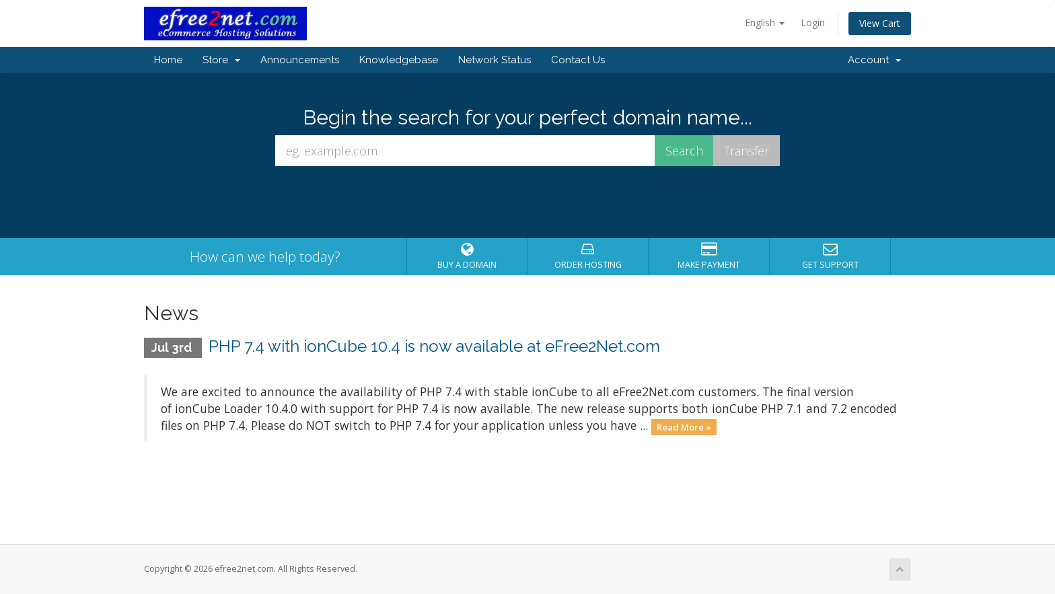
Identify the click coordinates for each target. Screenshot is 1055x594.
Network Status (494, 60)
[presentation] (527, 202)
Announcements (299, 60)
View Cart (879, 23)
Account (874, 60)
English (765, 22)
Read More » (684, 426)
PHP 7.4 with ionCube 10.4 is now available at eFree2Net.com (434, 346)
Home (168, 60)
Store (221, 60)
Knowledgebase (398, 60)
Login (813, 22)
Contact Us (578, 60)
